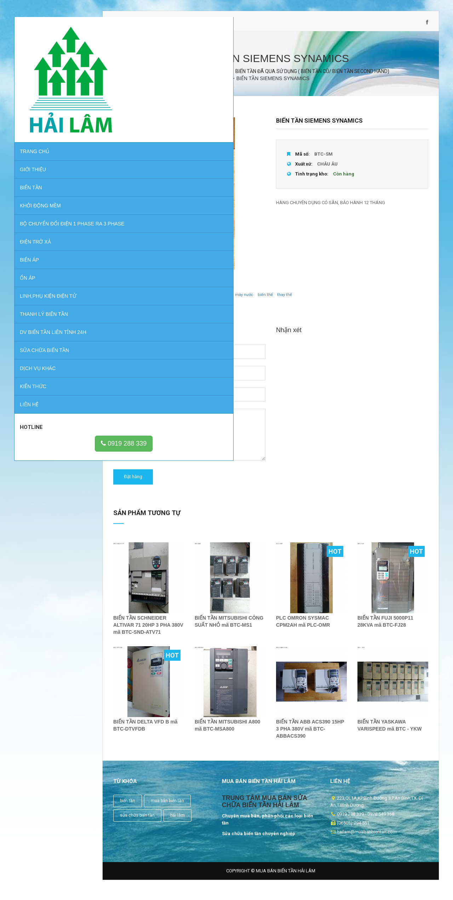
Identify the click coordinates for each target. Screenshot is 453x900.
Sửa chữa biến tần (44, 329)
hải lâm (177, 821)
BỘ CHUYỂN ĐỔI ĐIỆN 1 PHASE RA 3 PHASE (57, 199)
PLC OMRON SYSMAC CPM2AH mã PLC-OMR (303, 627)
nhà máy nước (240, 300)
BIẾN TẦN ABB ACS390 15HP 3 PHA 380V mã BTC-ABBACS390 (310, 735)
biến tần (127, 806)
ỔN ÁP (27, 257)
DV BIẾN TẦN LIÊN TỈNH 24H (53, 311)
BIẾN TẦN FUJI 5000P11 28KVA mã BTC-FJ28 (385, 627)
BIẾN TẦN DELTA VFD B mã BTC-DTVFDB (145, 731)
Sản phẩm (191, 77)
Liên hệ (29, 383)
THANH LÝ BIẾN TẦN (44, 293)
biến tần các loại (152, 300)
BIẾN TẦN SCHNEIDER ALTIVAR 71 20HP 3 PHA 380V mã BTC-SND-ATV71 (148, 631)
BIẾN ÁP (29, 239)
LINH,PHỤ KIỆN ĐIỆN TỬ (48, 275)
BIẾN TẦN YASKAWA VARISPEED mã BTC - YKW (389, 731)
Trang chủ (34, 123)
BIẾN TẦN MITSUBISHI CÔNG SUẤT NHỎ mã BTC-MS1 (229, 627)
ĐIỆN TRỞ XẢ (35, 221)
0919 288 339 (58, 422)
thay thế (284, 300)
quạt (218, 300)
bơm (205, 300)
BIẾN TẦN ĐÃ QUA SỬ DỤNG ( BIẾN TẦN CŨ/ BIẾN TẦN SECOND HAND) (312, 77)
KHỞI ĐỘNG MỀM (40, 177)
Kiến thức (33, 365)
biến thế (265, 300)
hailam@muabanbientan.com (189, 25)
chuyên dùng (184, 300)
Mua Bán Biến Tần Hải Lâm (285, 876)
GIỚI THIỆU (33, 141)
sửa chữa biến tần (137, 821)
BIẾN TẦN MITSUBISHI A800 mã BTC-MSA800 (227, 731)
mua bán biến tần (167, 806)
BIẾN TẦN (31, 159)
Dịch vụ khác (38, 347)
